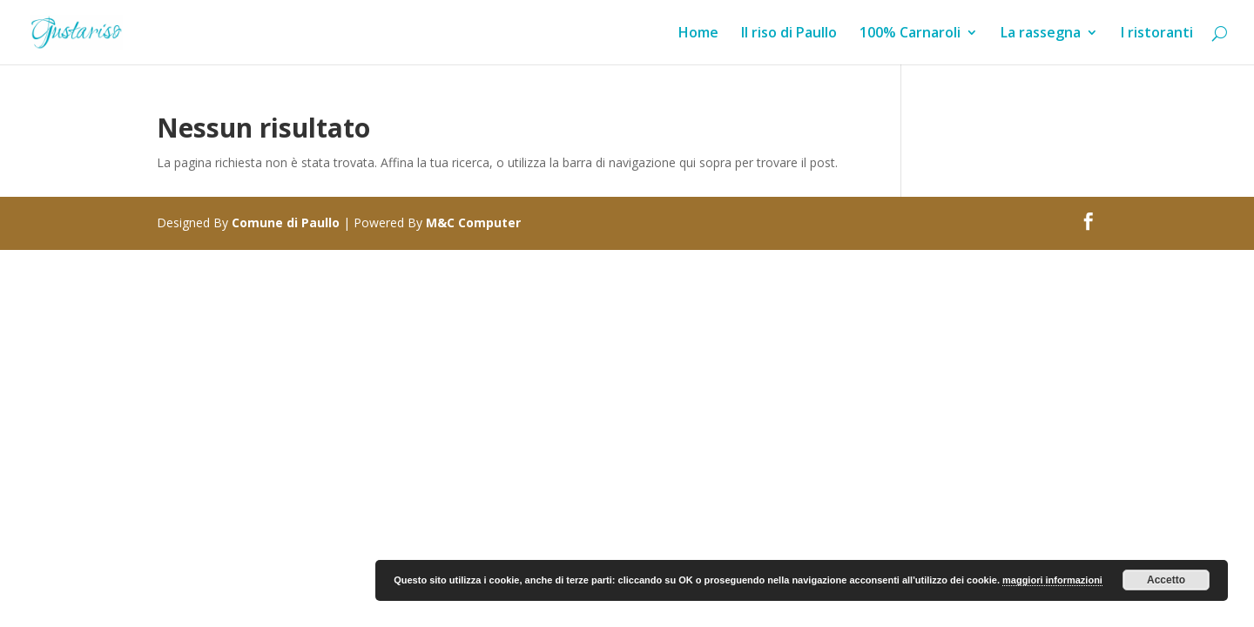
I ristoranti (1157, 34)
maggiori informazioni (1052, 580)
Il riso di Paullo (789, 34)
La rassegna (1041, 34)
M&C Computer (473, 222)
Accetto (1166, 580)
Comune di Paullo (286, 222)
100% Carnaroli (910, 34)
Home (698, 34)
